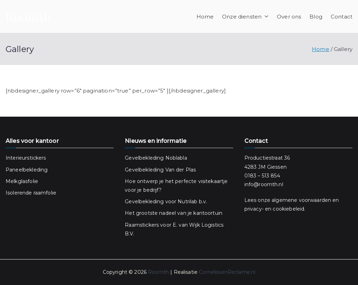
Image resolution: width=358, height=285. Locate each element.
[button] (265, 16)
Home (205, 16)
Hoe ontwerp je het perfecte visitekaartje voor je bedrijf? (176, 185)
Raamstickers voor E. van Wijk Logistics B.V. (174, 229)
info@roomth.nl (263, 184)
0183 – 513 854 (262, 176)
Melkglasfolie (22, 181)
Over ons (289, 16)
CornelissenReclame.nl (227, 272)
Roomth (28, 16)
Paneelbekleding (27, 170)
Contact (341, 16)
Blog (315, 16)
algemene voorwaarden (301, 200)
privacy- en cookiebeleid (274, 209)
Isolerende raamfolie (31, 193)
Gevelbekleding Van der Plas (160, 170)
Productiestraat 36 (268, 158)
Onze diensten (245, 16)
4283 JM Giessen (265, 167)
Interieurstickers (26, 158)
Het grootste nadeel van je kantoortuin (173, 213)
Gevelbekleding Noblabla (156, 158)
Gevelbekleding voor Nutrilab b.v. (166, 201)
